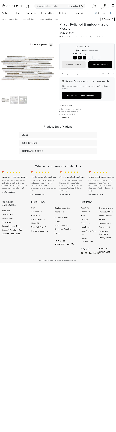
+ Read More (64, 118)
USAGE (25, 135)
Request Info (107, 19)
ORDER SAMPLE (73, 64)
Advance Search (75, 6)
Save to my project (38, 45)
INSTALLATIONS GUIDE (32, 151)
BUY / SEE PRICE (100, 64)
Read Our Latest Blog (104, 250)
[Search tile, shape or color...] (59, 6)
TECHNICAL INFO (29, 143)
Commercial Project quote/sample (81, 95)
